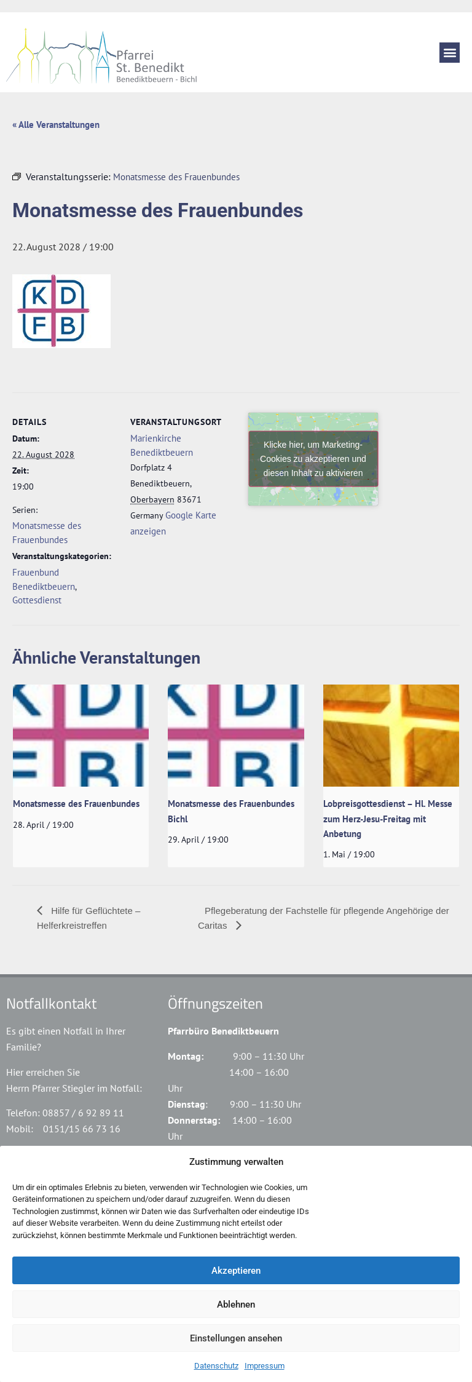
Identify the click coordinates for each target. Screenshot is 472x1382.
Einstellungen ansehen (236, 1338)
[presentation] (81, 736)
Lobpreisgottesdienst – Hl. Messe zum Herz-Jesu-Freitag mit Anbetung (387, 819)
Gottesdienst (36, 600)
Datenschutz (216, 1365)
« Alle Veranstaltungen (56, 124)
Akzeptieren (236, 1270)
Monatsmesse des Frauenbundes (76, 803)
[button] (449, 52)
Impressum (265, 1365)
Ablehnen (236, 1304)
